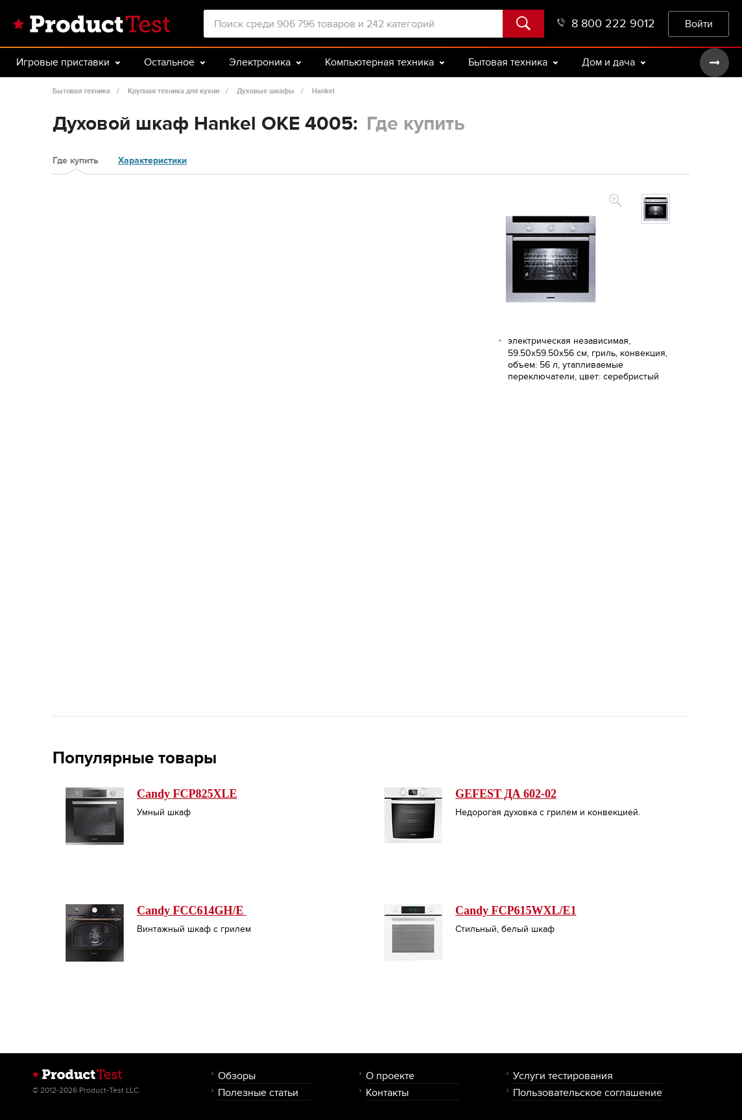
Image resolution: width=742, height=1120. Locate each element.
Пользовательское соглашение (587, 1092)
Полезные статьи (258, 1092)
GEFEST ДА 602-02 (505, 793)
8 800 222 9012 (606, 23)
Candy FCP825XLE (187, 793)
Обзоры (237, 1075)
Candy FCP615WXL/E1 (516, 910)
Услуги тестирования (563, 1075)
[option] (655, 209)
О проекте (390, 1075)
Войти (699, 24)
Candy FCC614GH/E (191, 910)
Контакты (387, 1092)
